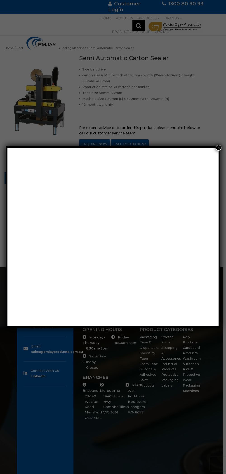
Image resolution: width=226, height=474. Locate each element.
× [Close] (218, 148)
